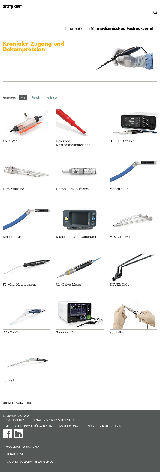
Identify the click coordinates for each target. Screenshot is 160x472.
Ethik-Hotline (14, 454)
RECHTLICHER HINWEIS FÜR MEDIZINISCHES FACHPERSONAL (42, 426)
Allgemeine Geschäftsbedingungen (30, 461)
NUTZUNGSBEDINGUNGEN (104, 426)
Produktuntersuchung (22, 446)
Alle (23, 97)
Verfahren (52, 97)
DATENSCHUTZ (15, 420)
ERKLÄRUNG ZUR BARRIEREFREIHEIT (54, 420)
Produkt (36, 97)
